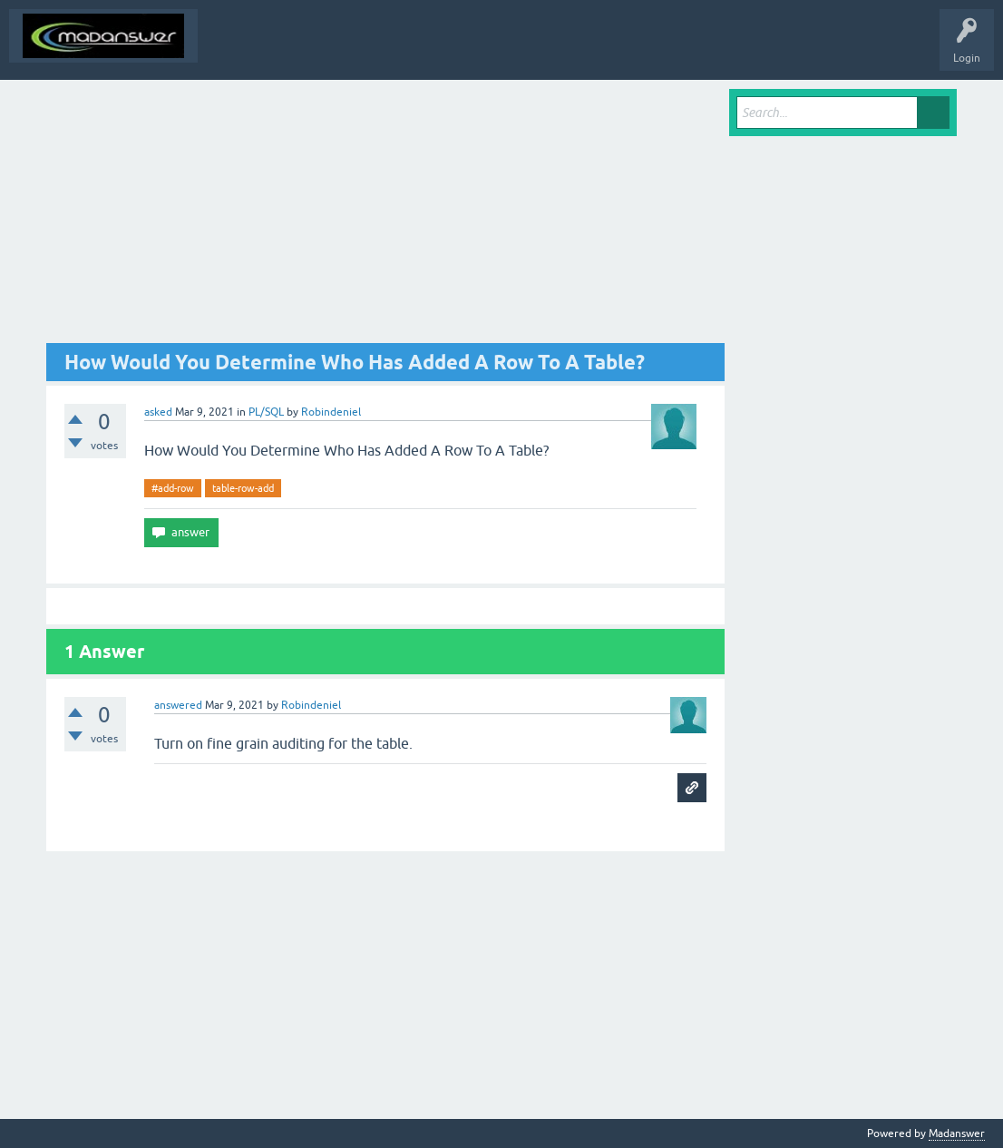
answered (178, 705)
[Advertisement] (385, 216)
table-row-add (243, 488)
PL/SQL (266, 412)
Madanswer (957, 1133)
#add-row (172, 488)
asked (158, 412)
